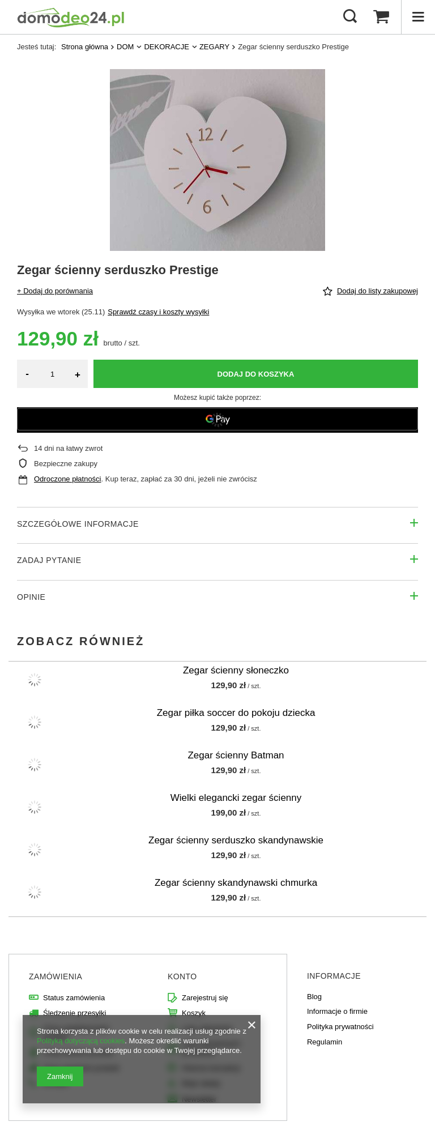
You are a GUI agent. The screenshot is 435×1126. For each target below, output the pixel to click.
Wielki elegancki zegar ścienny (236, 797)
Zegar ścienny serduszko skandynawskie (235, 840)
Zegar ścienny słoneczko (236, 670)
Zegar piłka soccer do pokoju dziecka (236, 712)
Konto (182, 976)
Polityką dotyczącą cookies (81, 1041)
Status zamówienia (74, 997)
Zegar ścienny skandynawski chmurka (236, 882)
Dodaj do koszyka (256, 374)
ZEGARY (214, 46)
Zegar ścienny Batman (235, 755)
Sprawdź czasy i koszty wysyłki (158, 312)
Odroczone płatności (67, 479)
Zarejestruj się (205, 997)
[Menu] (418, 17)
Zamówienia (55, 976)
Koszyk (194, 1013)
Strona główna (84, 46)
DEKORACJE (166, 46)
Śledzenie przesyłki (74, 1013)
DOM (125, 46)
